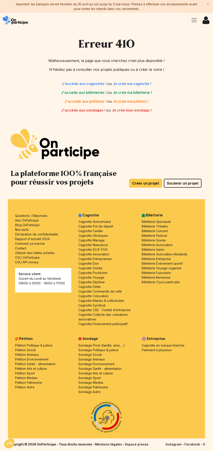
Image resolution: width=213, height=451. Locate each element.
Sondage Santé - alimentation (100, 368)
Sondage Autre (89, 392)
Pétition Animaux (27, 355)
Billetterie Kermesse (156, 277)
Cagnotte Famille (90, 231)
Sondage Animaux (91, 359)
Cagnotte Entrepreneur (95, 259)
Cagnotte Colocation (93, 296)
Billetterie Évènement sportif (162, 263)
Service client (30, 274)
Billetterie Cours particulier (161, 282)
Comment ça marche (30, 243)
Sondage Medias (90, 382)
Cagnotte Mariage (91, 240)
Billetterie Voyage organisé (161, 268)
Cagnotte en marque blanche (163, 345)
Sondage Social (90, 355)
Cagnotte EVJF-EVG (93, 249)
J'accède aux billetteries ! (84, 92)
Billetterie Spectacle (156, 222)
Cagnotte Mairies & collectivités (101, 301)
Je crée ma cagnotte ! (132, 83)
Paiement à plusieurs (157, 350)
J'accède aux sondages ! (83, 110)
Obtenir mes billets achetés (35, 253)
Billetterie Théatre (155, 226)
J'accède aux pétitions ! (85, 101)
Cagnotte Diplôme (91, 282)
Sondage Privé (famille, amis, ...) (101, 345)
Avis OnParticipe (27, 220)
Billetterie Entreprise (156, 259)
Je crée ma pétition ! (131, 101)
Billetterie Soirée (154, 240)
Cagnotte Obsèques (93, 235)
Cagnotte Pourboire (92, 273)
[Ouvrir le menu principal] (194, 20)
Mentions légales (109, 444)
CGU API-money (27, 262)
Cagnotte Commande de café (100, 291)
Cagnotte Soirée (90, 268)
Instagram (174, 444)
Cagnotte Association (93, 254)
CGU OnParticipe (27, 257)
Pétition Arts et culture (31, 368)
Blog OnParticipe (27, 225)
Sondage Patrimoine (93, 387)
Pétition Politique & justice (33, 345)
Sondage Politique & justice (98, 350)
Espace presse (136, 444)
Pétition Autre (25, 387)
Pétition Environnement (31, 359)
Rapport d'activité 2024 (32, 239)
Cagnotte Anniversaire (94, 222)
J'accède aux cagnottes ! (84, 83)
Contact (20, 248)
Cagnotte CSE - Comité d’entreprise (104, 310)
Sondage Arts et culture (95, 373)
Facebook (192, 444)
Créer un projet (145, 183)
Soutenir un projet (182, 183)
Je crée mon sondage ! (132, 110)
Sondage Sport (89, 378)
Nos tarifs (22, 229)
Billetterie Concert (155, 231)
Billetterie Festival (154, 235)
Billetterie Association (157, 245)
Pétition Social (25, 350)
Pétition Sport (25, 373)
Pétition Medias (26, 378)
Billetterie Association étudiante (164, 254)
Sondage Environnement (96, 364)
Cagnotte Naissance (93, 245)
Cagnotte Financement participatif (103, 324)
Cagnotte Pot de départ (95, 226)
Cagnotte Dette (89, 287)
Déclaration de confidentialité (36, 234)
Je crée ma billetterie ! (132, 92)
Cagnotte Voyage (91, 277)
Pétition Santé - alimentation (35, 364)
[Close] (208, 4)
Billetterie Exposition (156, 273)
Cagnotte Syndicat (91, 305)
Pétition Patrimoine (28, 382)
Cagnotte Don (88, 263)
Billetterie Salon (153, 249)
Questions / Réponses (31, 216)
